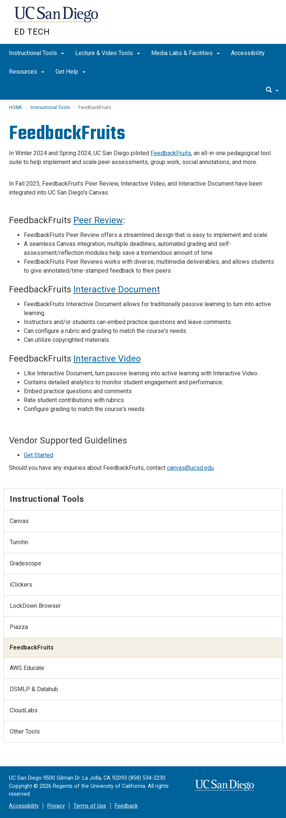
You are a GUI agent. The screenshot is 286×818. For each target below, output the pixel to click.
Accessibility (248, 53)
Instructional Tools (36, 53)
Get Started (38, 455)
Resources (26, 71)
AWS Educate (27, 667)
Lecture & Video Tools (107, 53)
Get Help (70, 71)
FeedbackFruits (170, 153)
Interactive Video (107, 358)
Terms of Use (89, 806)
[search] (272, 90)
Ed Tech (32, 31)
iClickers (21, 584)
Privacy (56, 806)
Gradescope (25, 563)
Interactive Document (116, 289)
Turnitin (19, 542)
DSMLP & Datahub (34, 689)
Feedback (126, 806)
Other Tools (25, 731)
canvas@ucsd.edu (190, 467)
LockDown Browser (35, 605)
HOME (15, 107)
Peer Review (98, 220)
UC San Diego (56, 18)
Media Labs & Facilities (185, 53)
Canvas (19, 521)
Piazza (19, 627)
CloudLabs (24, 710)
